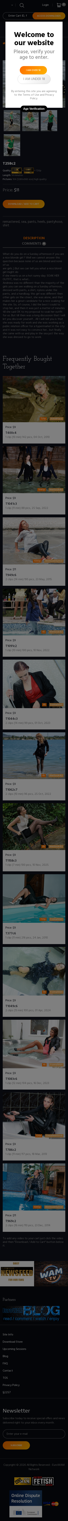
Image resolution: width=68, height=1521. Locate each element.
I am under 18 (34, 79)
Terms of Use (31, 95)
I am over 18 (33, 70)
